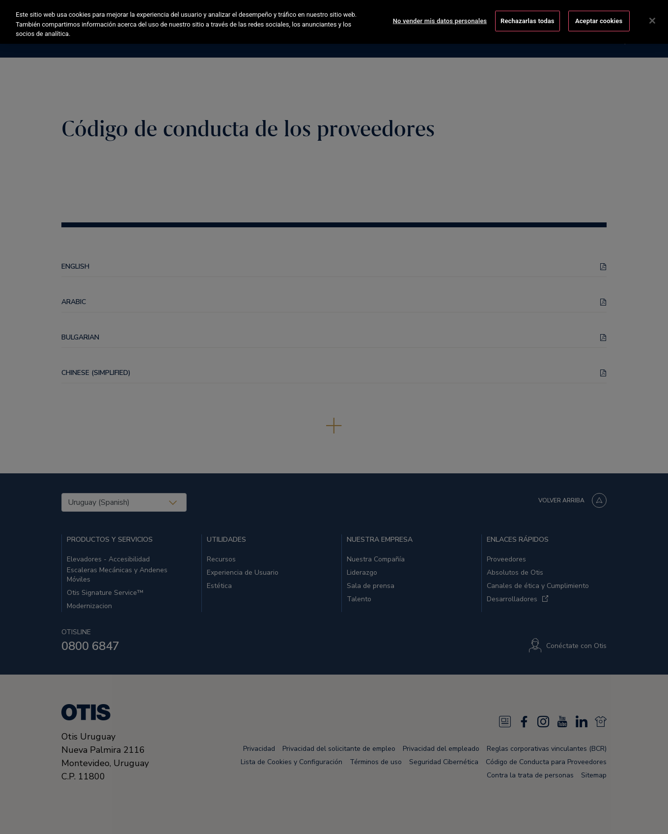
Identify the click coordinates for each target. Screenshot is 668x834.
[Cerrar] (652, 20)
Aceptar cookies (598, 20)
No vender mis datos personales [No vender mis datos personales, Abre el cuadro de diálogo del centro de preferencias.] (440, 20)
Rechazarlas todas (528, 20)
